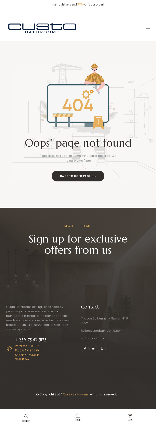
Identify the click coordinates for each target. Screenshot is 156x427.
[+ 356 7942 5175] (9, 349)
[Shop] (78, 415)
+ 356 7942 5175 (31, 339)
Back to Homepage (78, 176)
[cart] (130, 415)
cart (130, 419)
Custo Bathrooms (75, 394)
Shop (78, 419)
